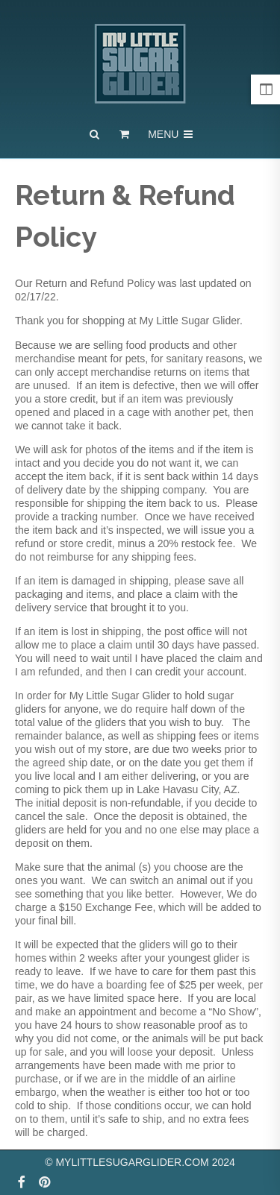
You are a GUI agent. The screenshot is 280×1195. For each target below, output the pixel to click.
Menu (171, 134)
